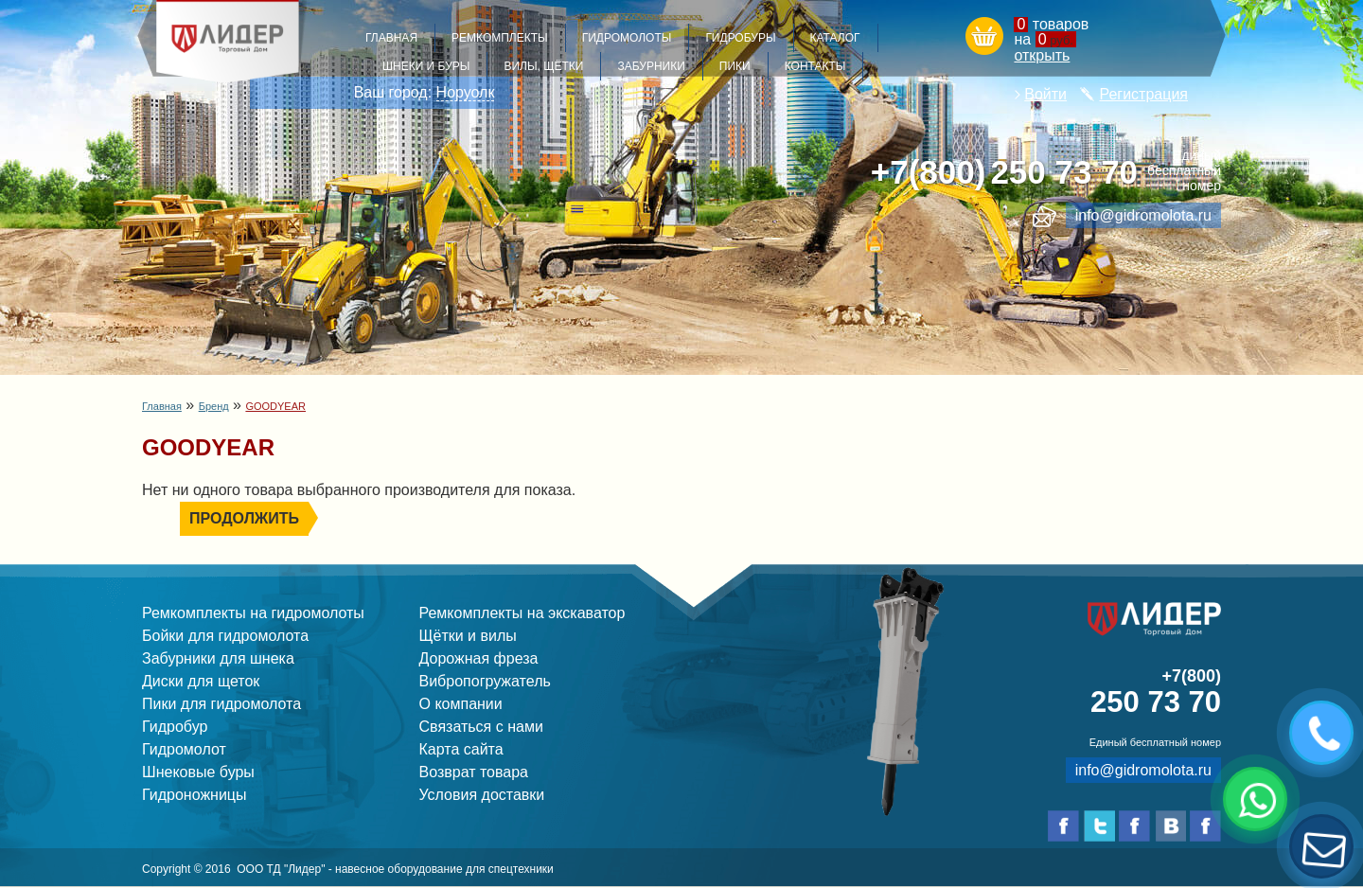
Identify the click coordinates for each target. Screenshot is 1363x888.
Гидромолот (184, 749)
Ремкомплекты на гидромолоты (253, 613)
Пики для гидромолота (221, 704)
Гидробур (174, 727)
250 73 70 (1004, 173)
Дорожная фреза (479, 658)
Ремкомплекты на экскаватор (522, 613)
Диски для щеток (200, 681)
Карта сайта (461, 749)
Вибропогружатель (485, 681)
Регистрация (1143, 94)
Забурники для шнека (218, 658)
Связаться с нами (481, 727)
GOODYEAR (275, 406)
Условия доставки (482, 795)
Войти (1045, 94)
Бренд (214, 406)
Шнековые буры (198, 772)
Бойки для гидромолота (225, 636)
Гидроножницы (194, 795)
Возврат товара (474, 772)
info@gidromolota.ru (1143, 215)
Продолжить (244, 518)
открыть (1042, 55)
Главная (162, 406)
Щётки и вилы (468, 636)
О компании (461, 704)
